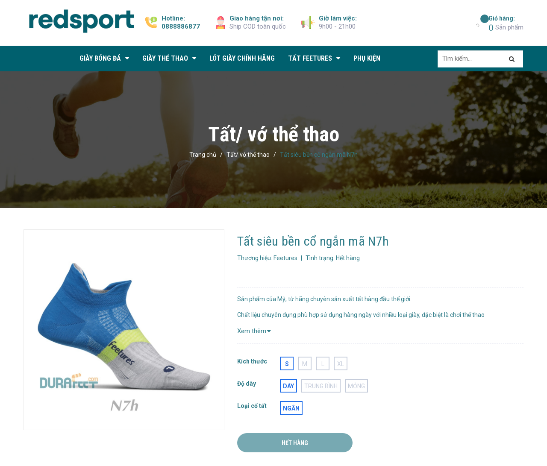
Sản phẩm (505, 22)
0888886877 (181, 26)
